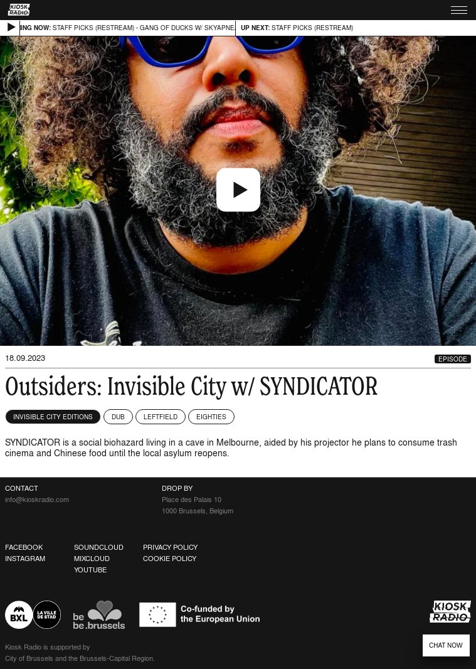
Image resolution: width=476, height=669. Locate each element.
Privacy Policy (170, 547)
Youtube (90, 570)
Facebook (24, 547)
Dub (118, 416)
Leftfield (160, 416)
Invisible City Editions (53, 416)
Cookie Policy (169, 559)
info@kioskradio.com (37, 500)
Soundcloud (99, 547)
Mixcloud (92, 559)
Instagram (25, 559)
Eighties (211, 416)
